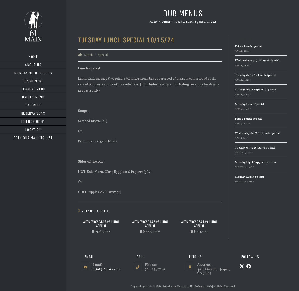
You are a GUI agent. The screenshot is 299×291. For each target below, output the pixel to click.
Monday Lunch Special (249, 104)
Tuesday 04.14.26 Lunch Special (255, 75)
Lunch (88, 55)
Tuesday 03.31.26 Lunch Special (255, 148)
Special (103, 55)
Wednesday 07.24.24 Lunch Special (199, 224)
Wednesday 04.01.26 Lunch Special (257, 133)
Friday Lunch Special (248, 46)
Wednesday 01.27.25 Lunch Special (150, 224)
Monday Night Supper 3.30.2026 (256, 162)
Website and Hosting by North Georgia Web (187, 286)
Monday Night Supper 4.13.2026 (255, 90)
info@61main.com (106, 269)
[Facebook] (248, 267)
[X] (241, 267)
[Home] (154, 22)
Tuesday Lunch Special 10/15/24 (195, 22)
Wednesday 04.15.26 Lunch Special (101, 224)
